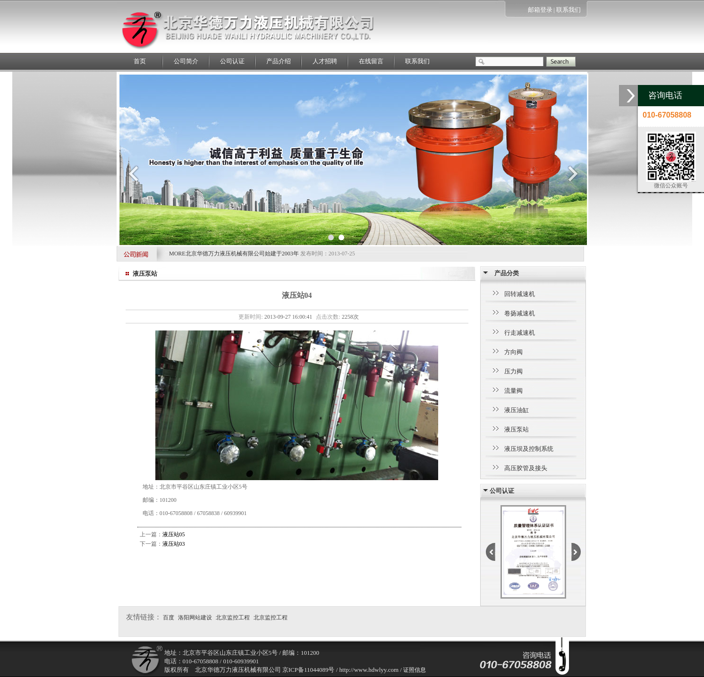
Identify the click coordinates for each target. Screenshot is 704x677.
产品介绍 (278, 61)
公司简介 (186, 61)
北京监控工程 (233, 617)
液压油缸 (516, 410)
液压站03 (173, 544)
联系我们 (568, 9)
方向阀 (513, 351)
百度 (168, 617)
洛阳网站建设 (195, 617)
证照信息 (414, 670)
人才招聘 (325, 61)
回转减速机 (519, 293)
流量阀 (513, 390)
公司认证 (232, 61)
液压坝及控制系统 (528, 448)
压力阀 (513, 371)
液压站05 (173, 534)
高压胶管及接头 (525, 468)
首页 (140, 61)
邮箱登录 (540, 9)
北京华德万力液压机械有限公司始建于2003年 (243, 253)
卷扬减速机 (519, 313)
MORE (177, 253)
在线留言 (371, 61)
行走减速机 (519, 332)
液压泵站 (516, 429)
